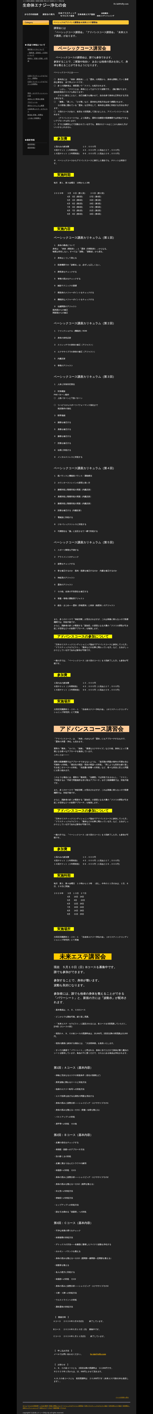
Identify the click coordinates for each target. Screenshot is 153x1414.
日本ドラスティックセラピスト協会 (67, 14)
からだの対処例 (31, 14)
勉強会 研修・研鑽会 (35, 115)
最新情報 (36, 140)
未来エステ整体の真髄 (35, 99)
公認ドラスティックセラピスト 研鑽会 (37, 77)
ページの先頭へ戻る (122, 1397)
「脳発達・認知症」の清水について (37, 54)
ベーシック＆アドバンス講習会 (73, 1406)
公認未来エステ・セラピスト (37, 110)
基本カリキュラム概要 (35, 106)
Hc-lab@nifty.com (121, 4)
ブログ (36, 134)
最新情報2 (31, 144)
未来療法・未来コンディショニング (105, 14)
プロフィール (32, 102)
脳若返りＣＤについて (35, 49)
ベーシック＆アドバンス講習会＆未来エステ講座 (36, 65)
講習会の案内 (48, 14)
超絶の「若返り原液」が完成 (37, 59)
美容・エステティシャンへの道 (37, 94)
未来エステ (122, 14)
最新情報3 (31, 148)
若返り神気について (36, 45)
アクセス (36, 152)
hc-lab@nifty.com (98, 1354)
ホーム (36, 28)
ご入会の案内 (36, 39)
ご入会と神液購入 (34, 118)
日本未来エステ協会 (86, 14)
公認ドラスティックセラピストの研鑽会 (37, 83)
